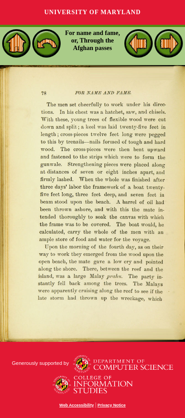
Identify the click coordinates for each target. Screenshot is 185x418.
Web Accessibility (76, 405)
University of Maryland (92, 12)
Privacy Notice (111, 405)
